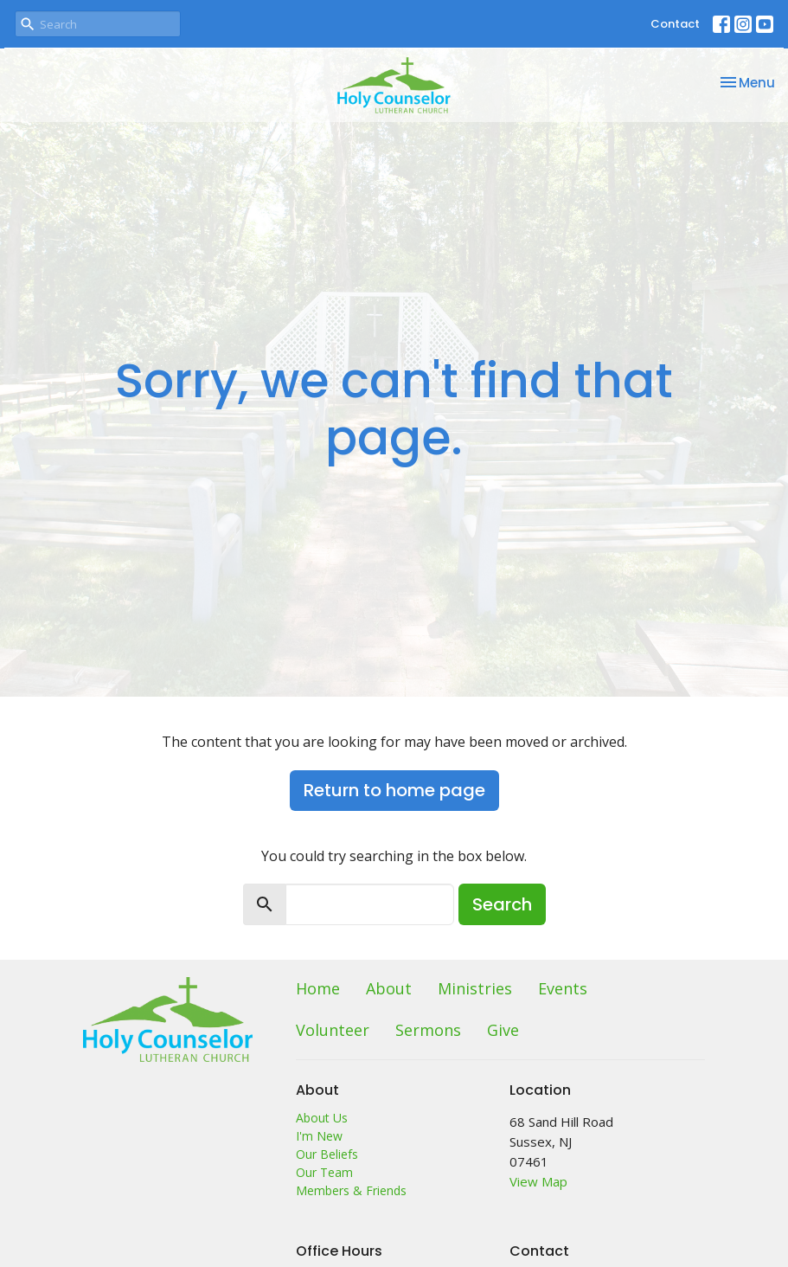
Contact (675, 24)
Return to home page (394, 790)
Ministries (475, 988)
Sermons (428, 1029)
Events (562, 988)
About (389, 988)
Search (502, 904)
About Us (322, 1117)
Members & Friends (351, 1190)
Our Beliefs (327, 1154)
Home (318, 988)
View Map (538, 1181)
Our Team (324, 1172)
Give (503, 1029)
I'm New (319, 1136)
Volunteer (332, 1029)
